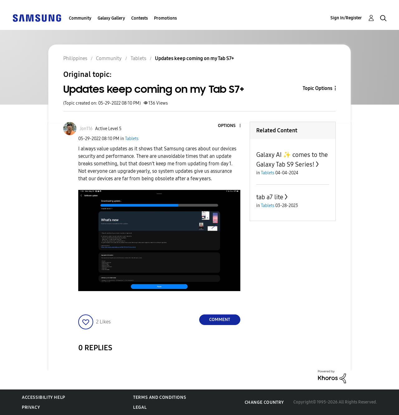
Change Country (264, 402)
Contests (139, 18)
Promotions (165, 18)
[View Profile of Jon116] (86, 128)
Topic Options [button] (317, 88)
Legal (140, 407)
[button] (229, 126)
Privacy (31, 407)
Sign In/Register (346, 18)
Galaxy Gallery (111, 18)
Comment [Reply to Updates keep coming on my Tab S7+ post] (219, 319)
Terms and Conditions (159, 397)
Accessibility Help (43, 397)
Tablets (131, 138)
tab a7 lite (269, 197)
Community (80, 18)
